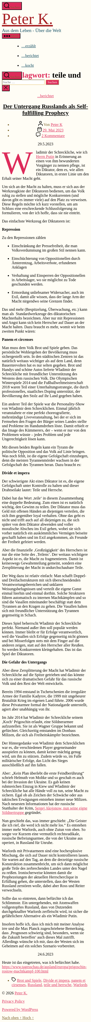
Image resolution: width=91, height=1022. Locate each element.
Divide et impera (56, 980)
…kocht (27, 65)
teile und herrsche (57, 985)
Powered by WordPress (20, 1009)
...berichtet (45, 96)
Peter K (56, 125)
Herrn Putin (45, 157)
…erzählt (28, 46)
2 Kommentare (53, 136)
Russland (35, 985)
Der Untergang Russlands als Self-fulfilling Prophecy (45, 109)
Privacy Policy (13, 1001)
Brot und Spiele (29, 980)
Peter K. (27, 18)
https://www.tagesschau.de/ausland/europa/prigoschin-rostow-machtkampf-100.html (44, 969)
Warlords (80, 985)
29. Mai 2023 (53, 130)
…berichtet (30, 56)
